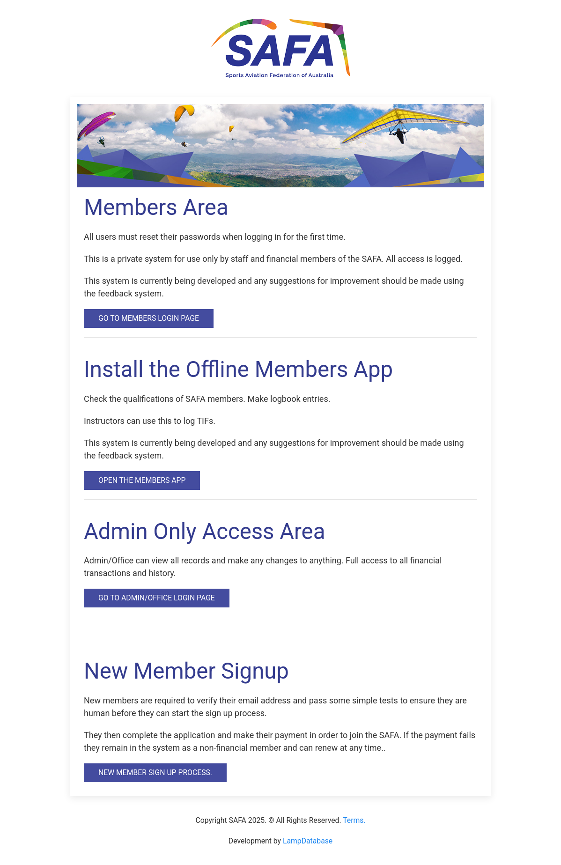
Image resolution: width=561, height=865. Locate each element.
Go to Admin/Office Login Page (156, 597)
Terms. (354, 820)
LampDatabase (307, 840)
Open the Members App (141, 480)
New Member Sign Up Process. (155, 772)
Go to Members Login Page (148, 318)
